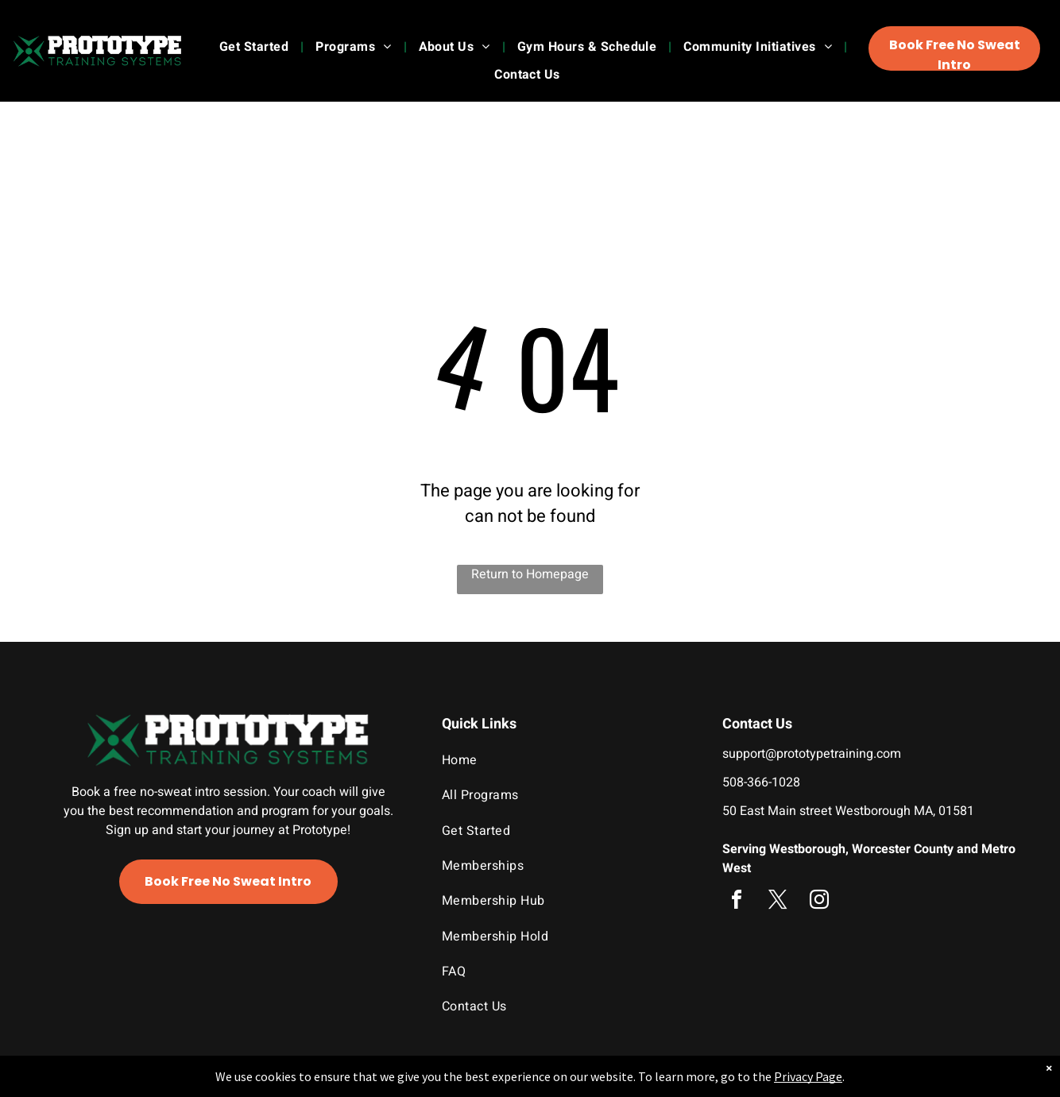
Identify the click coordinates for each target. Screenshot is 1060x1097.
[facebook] (736, 902)
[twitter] (778, 902)
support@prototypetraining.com (811, 753)
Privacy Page (808, 1076)
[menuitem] (255, 46)
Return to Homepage (530, 574)
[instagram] (819, 902)
